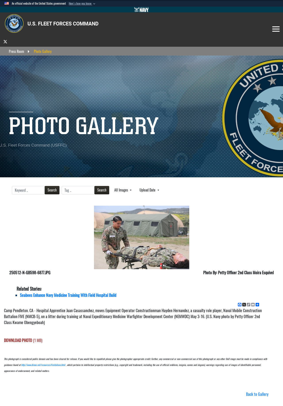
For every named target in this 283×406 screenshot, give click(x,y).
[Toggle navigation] (276, 29)
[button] (82, 3)
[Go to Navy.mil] (141, 9)
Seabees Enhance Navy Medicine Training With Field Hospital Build (68, 295)
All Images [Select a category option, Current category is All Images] (121, 190)
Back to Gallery (257, 394)
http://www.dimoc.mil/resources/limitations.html (43, 365)
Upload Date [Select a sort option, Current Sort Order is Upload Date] (148, 190)
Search (52, 190)
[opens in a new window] (5, 41)
